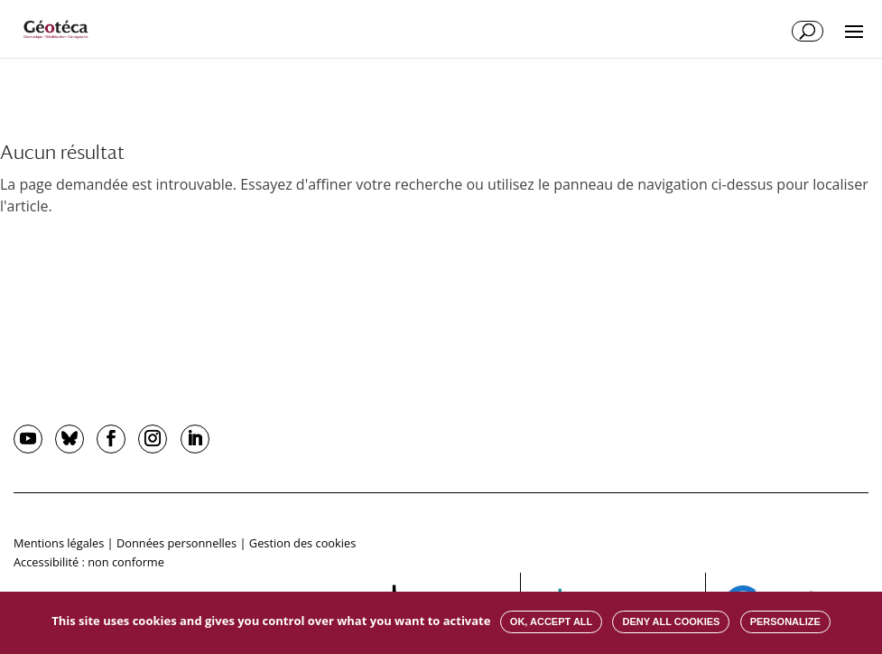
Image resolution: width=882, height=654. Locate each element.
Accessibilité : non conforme (89, 562)
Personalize (785, 621)
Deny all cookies (671, 621)
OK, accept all (551, 621)
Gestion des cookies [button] (302, 543)
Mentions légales (59, 543)
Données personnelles (176, 543)
